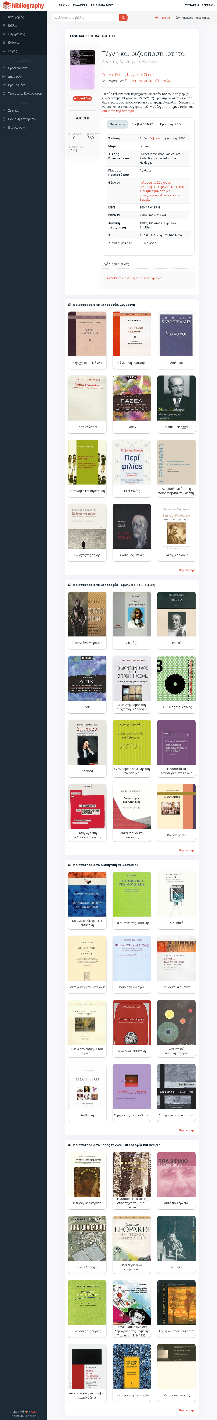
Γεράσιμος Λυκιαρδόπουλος (149, 80)
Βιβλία (166, 18)
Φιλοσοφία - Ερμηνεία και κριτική (162, 187)
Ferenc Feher (113, 74)
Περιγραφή (117, 124)
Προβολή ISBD (170, 124)
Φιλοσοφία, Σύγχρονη (155, 182)
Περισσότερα (187, 570)
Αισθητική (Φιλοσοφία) (155, 191)
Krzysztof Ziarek (140, 74)
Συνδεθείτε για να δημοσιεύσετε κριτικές (133, 278)
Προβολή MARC (142, 124)
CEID (34, 1411)
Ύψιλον (155, 138)
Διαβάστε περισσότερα (118, 111)
